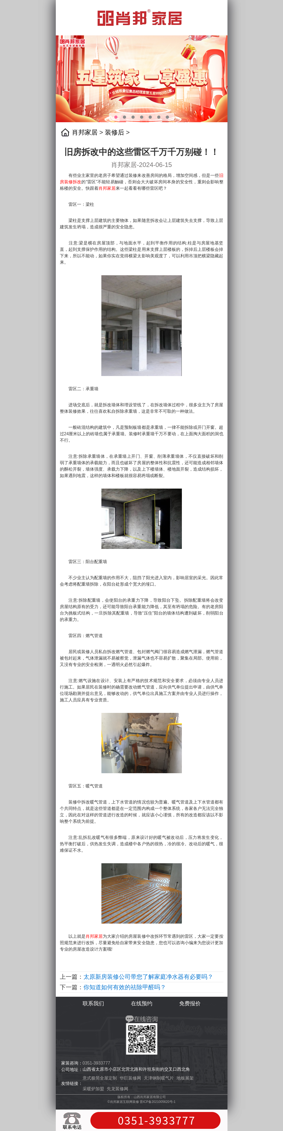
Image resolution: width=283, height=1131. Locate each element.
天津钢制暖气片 (159, 1078)
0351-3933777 (96, 1063)
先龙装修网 (117, 1089)
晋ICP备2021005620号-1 (157, 1102)
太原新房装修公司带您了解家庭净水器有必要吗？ (148, 976)
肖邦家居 (85, 132)
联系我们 (93, 1003)
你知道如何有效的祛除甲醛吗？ (124, 987)
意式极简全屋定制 (100, 1078)
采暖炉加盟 (93, 1089)
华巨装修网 (130, 1078)
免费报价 (190, 1003)
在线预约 (141, 1003)
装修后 (114, 132)
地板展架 (185, 1078)
